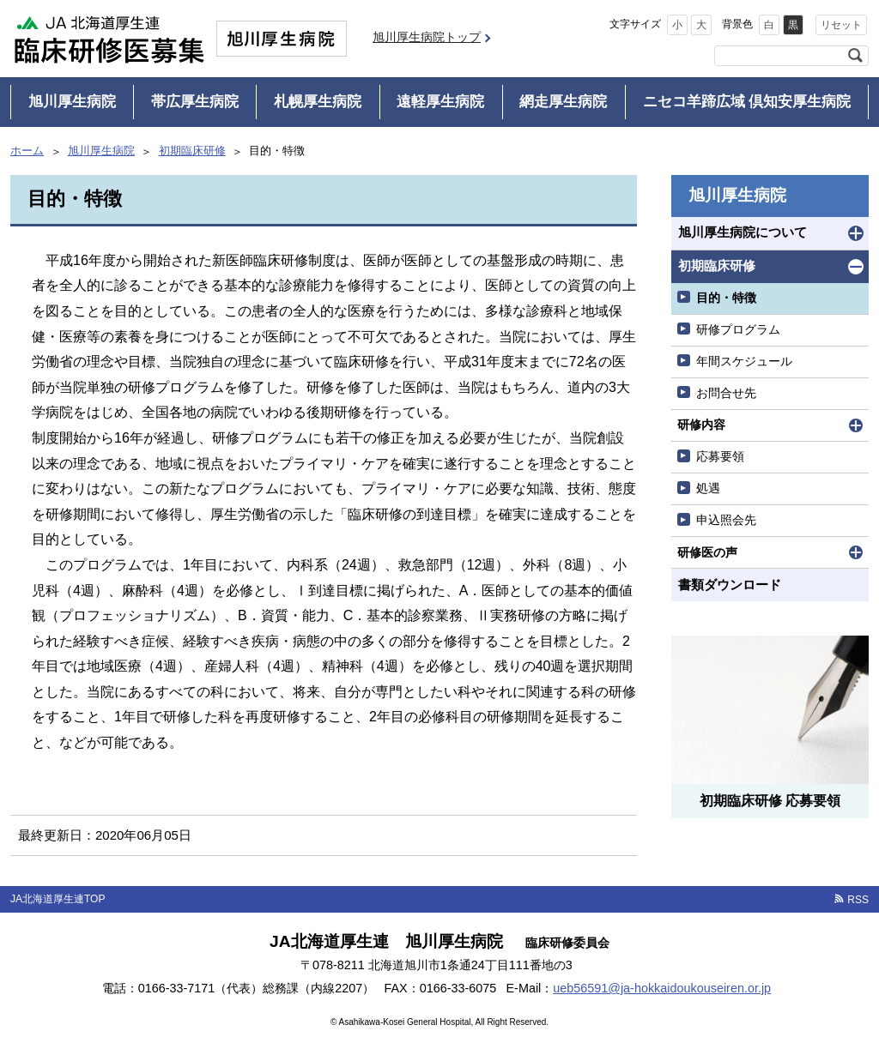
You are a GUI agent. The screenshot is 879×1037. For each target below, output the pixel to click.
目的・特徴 (726, 297)
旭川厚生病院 (72, 101)
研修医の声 (707, 552)
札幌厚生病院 (317, 101)
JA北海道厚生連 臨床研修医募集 (109, 38)
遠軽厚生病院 (440, 101)
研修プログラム (738, 329)
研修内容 (701, 424)
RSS (858, 900)
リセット (841, 25)
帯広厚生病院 (195, 101)
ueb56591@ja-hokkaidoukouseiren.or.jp (662, 988)
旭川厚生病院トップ (427, 37)
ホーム (27, 150)
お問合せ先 (726, 393)
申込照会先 (726, 520)
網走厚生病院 (563, 101)
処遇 (708, 488)
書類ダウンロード (729, 584)
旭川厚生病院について (742, 232)
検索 (855, 55)
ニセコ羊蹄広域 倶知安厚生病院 (747, 101)
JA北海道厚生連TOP (57, 899)
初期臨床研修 (192, 150)
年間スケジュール (744, 361)
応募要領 (720, 456)
